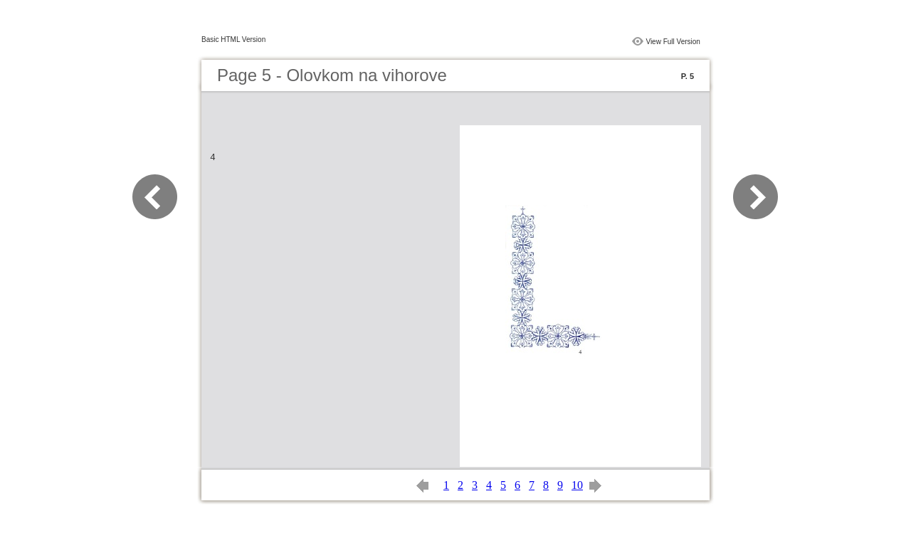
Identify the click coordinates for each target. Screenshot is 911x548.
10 (577, 485)
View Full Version (673, 42)
